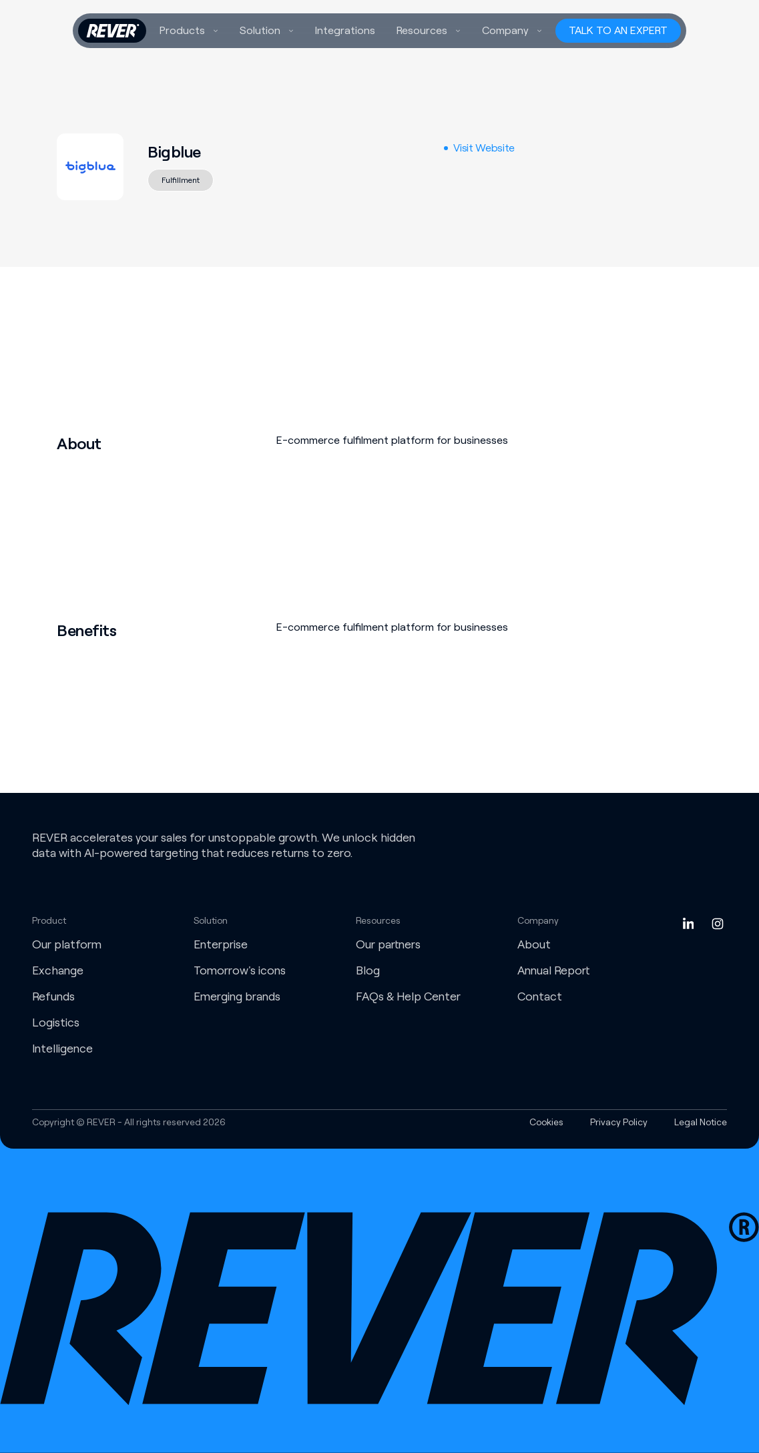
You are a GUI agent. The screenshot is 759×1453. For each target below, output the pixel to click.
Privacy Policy (619, 1122)
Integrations (345, 30)
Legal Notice (700, 1122)
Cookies (546, 1122)
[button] (189, 31)
